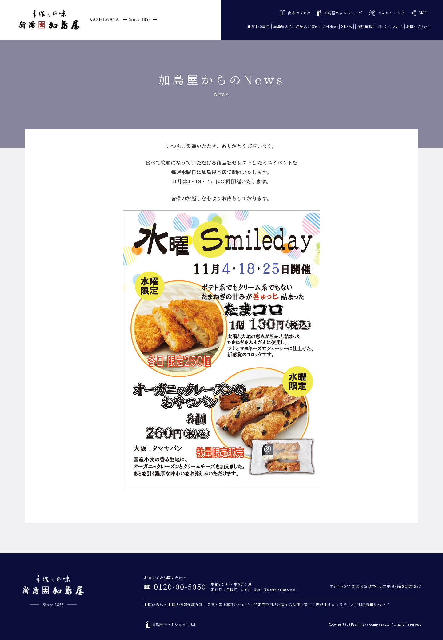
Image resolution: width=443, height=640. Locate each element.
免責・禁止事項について (228, 604)
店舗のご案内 (307, 26)
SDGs (346, 26)
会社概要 (330, 26)
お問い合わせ (417, 26)
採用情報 (365, 26)
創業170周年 (259, 26)
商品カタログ (295, 12)
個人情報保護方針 (187, 604)
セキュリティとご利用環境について (358, 604)
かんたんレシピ (387, 13)
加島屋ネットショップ (339, 13)
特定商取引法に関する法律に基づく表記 (288, 604)
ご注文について (389, 26)
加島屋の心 (283, 26)
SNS (419, 13)
